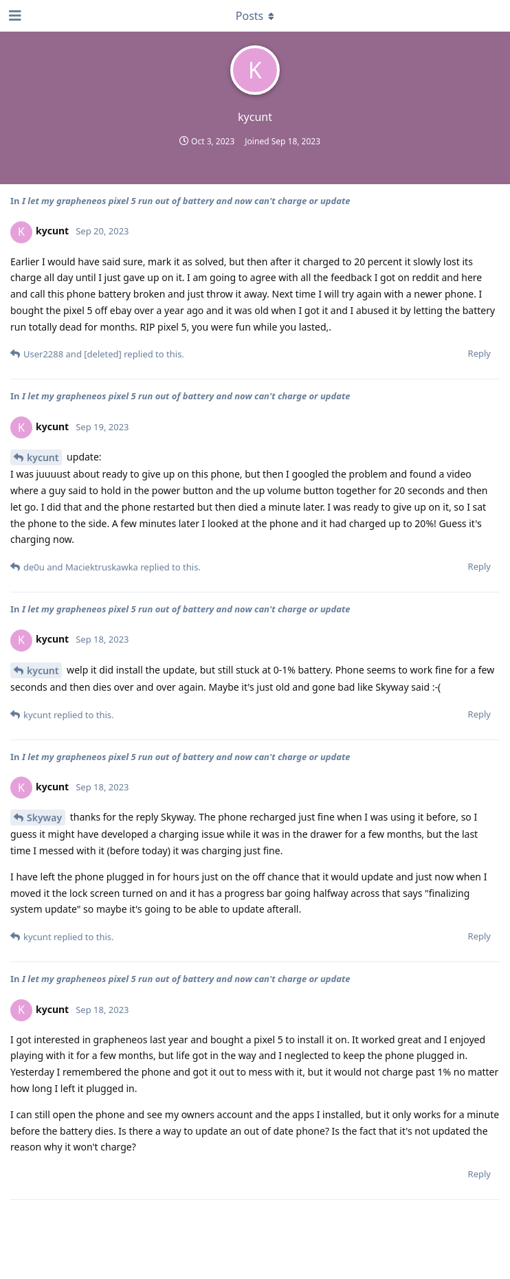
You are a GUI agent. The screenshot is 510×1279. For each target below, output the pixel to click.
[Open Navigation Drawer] (13, 16)
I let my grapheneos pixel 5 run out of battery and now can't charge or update (186, 200)
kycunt (42, 457)
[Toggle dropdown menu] (255, 16)
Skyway (44, 817)
